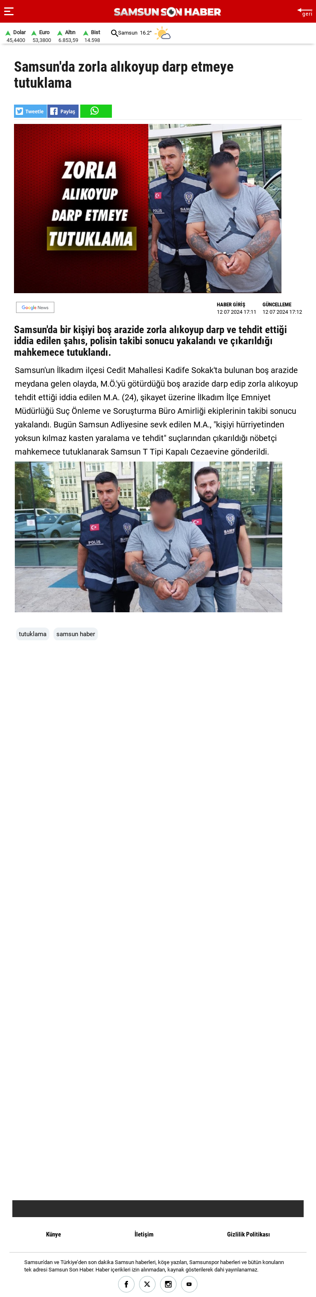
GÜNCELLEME (277, 304)
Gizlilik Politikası (248, 1234)
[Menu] (9, 11)
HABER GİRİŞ (231, 304)
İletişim (144, 1234)
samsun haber (75, 634)
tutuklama (32, 634)
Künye (53, 1234)
